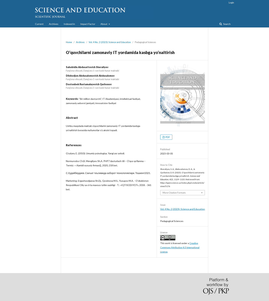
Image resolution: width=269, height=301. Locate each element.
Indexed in (69, 23)
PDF (167, 137)
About (104, 23)
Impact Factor (87, 23)
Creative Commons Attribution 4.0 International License (179, 247)
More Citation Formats (174, 192)
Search (227, 23)
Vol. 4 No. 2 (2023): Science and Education (110, 42)
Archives (53, 23)
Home (69, 42)
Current (39, 23)
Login (231, 2)
